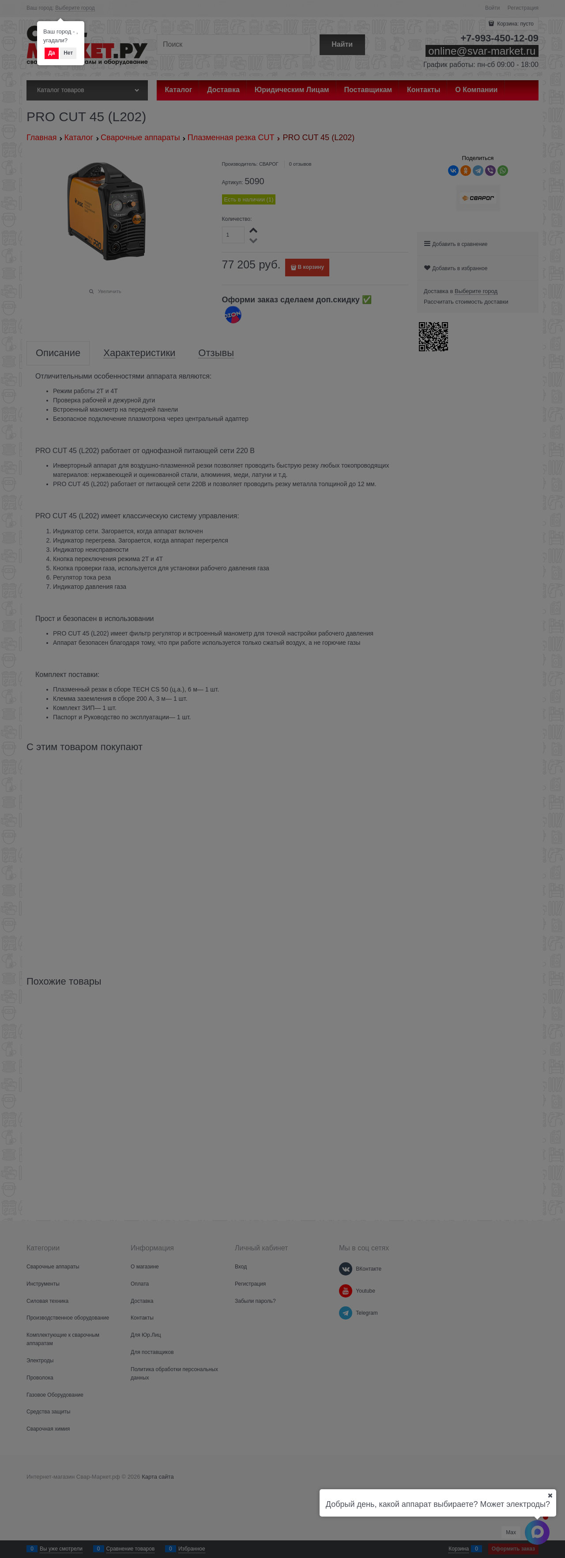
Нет (68, 53)
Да (51, 53)
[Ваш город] (550, 1495)
